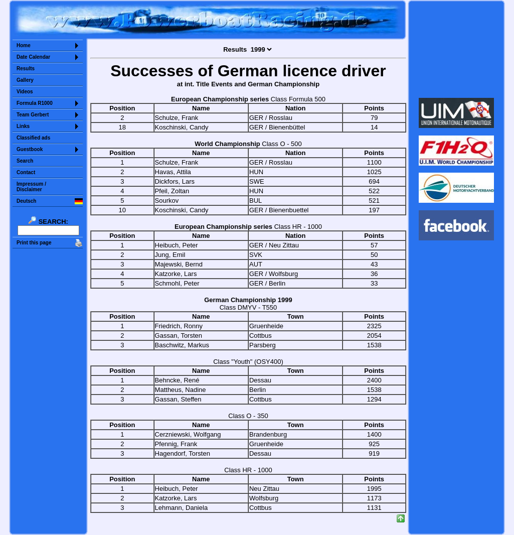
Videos (25, 91)
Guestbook (30, 149)
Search (25, 161)
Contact (26, 172)
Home (24, 45)
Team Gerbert (33, 114)
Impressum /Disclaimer (31, 186)
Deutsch (26, 201)
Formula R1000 (35, 103)
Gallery (25, 80)
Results (26, 68)
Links (23, 126)
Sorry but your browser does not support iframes (456, 49)
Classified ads (33, 138)
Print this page (34, 242)
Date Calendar (33, 57)
